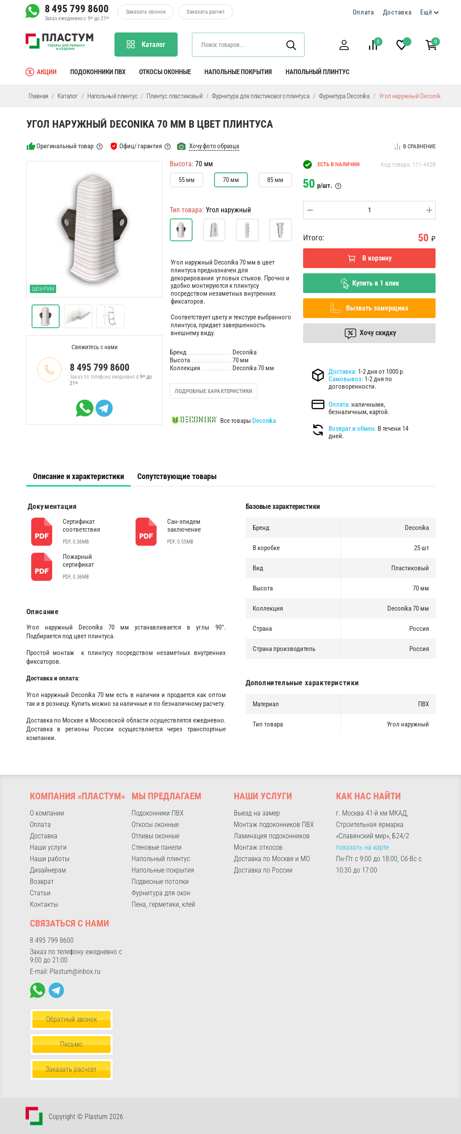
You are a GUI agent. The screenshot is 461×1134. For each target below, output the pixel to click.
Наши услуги (48, 847)
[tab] (78, 476)
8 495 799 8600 (77, 8)
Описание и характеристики (78, 476)
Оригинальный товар (64, 146)
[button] (344, 44)
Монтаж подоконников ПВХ (274, 824)
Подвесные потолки (160, 881)
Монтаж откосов (258, 847)
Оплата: (339, 404)
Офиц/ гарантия (140, 146)
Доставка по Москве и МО (272, 859)
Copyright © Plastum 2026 (86, 1117)
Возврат (42, 881)
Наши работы (49, 859)
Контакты (44, 904)
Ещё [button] (426, 12)
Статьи (40, 893)
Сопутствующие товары (177, 476)
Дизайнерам (48, 870)
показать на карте (362, 847)
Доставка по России (263, 870)
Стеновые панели (157, 847)
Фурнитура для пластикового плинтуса (261, 96)
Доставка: (343, 372)
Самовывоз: (346, 379)
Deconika (264, 421)
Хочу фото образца (214, 146)
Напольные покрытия (238, 72)
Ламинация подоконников (272, 836)
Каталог (67, 96)
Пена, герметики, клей (163, 904)
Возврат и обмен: (352, 429)
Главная (39, 96)
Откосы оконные (165, 72)
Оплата (363, 12)
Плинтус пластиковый (174, 96)
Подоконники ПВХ (97, 72)
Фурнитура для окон (161, 893)
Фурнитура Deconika (344, 96)
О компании (47, 813)
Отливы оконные (155, 836)
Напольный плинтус (318, 72)
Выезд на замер (257, 813)
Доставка (397, 12)
